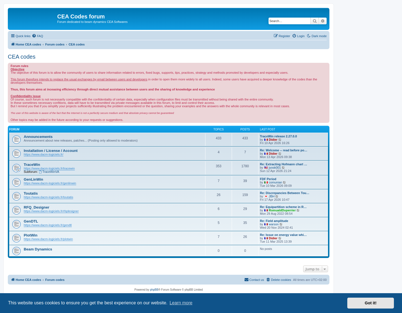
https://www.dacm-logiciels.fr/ (43, 154)
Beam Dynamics (38, 249)
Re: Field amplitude (274, 221)
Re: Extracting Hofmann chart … (283, 164)
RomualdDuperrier (282, 210)
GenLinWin (33, 179)
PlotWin (30, 235)
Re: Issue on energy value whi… (283, 234)
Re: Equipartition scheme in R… (283, 207)
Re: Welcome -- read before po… (283, 150)
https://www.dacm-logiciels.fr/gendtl (48, 225)
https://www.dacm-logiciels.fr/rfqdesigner (51, 211)
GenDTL (31, 221)
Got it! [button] (371, 303)
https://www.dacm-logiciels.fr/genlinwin (50, 183)
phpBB (154, 289)
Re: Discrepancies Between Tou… (284, 193)
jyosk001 (275, 167)
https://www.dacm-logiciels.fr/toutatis (48, 197)
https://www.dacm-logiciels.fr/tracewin (49, 168)
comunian (275, 182)
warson (274, 224)
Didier (273, 139)
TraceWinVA (49, 171)
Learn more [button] (180, 302)
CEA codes (21, 57)
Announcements (38, 137)
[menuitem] (37, 36)
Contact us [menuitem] (254, 279)
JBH (272, 196)
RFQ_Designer (36, 207)
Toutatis (31, 193)
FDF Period (268, 179)
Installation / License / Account (51, 151)
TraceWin (32, 165)
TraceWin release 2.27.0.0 (278, 136)
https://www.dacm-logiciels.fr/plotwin (48, 239)
